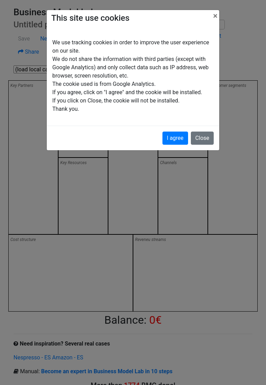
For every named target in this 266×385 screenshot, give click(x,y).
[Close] (215, 16)
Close (202, 138)
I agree (175, 138)
